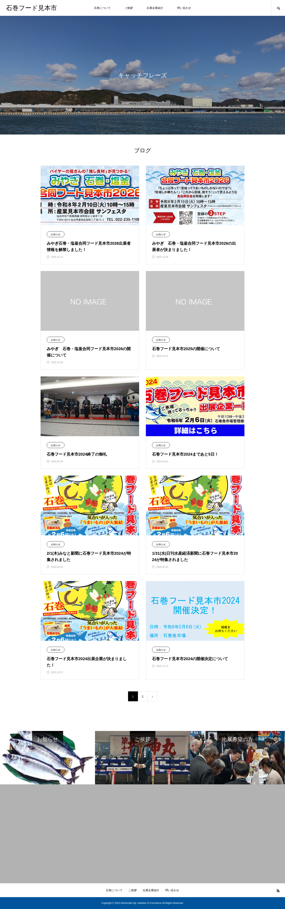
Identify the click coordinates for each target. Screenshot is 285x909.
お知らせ (55, 234)
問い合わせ (184, 7)
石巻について (102, 7)
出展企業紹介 (155, 7)
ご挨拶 (128, 7)
